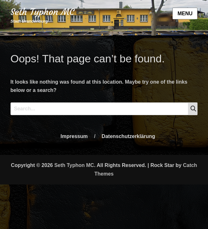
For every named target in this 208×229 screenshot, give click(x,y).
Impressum (73, 136)
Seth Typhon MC (42, 11)
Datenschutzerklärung (128, 136)
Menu (184, 13)
